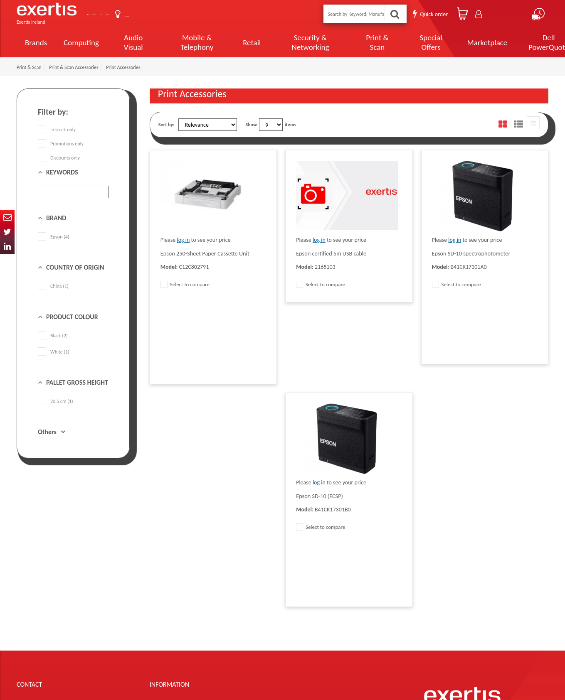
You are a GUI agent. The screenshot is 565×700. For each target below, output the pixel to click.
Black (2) (53, 336)
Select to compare (185, 284)
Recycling (159, 623)
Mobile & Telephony (189, 42)
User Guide (201, 14)
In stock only (57, 130)
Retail (241, 42)
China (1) (53, 286)
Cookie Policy (163, 610)
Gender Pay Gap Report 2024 (179, 635)
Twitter (7, 232)
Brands (36, 42)
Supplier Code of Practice (254, 573)
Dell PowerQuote (518, 42)
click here (75, 610)
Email (7, 217)
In (7, 246)
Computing (81, 42)
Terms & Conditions (169, 585)
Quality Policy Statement (174, 573)
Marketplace (459, 42)
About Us (159, 13)
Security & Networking (295, 42)
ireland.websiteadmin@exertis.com (83, 618)
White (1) (53, 352)
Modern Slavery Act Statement (260, 560)
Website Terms (244, 585)
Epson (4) (53, 237)
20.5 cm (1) (55, 401)
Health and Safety (247, 623)
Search (397, 14)
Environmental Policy (250, 610)
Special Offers (406, 42)
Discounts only (59, 158)
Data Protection (165, 560)
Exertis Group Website (172, 598)
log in (183, 239)
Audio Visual (131, 42)
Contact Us (116, 13)
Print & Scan (356, 42)
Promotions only (61, 144)
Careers (237, 598)
